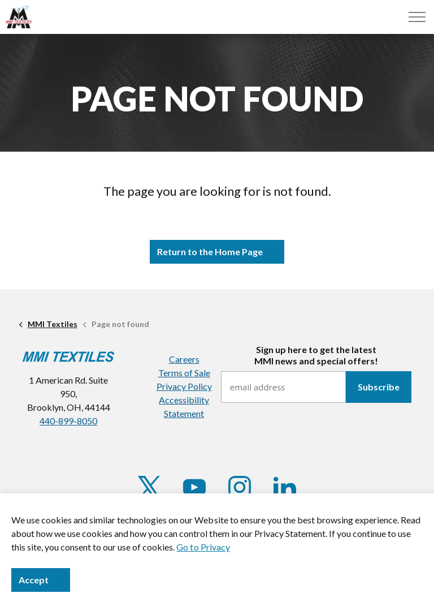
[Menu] (417, 17)
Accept (41, 580)
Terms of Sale (184, 372)
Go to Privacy (202, 546)
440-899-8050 (68, 420)
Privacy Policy (184, 386)
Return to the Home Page (217, 251)
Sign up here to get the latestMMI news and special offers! (316, 355)
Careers (184, 359)
